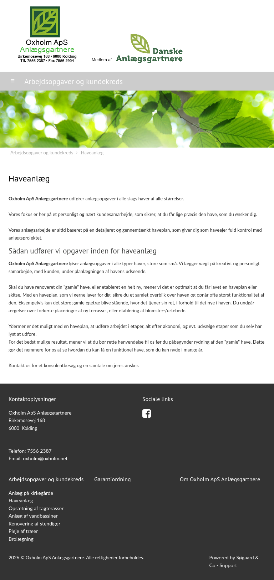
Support (228, 565)
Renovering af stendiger (34, 523)
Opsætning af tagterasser (36, 508)
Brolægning (21, 539)
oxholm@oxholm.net (45, 458)
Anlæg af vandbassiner (33, 516)
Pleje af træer (23, 531)
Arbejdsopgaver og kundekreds (41, 152)
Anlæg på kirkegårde (31, 493)
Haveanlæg (92, 152)
